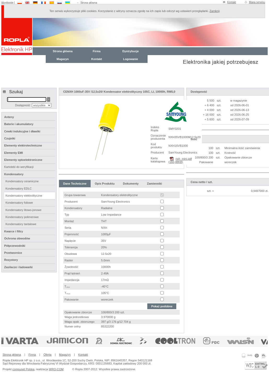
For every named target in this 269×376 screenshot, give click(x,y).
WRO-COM (56, 369)
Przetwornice (13, 252)
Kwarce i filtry (13, 231)
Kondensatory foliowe (19, 202)
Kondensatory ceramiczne (22, 181)
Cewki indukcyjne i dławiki (22, 131)
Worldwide (7, 2)
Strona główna (88, 2)
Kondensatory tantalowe (20, 224)
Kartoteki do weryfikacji (19, 166)
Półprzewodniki (14, 245)
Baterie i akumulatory (18, 124)
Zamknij (214, 11)
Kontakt (231, 2)
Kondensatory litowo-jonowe (23, 210)
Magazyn (63, 59)
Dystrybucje (130, 51)
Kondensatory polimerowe (22, 217)
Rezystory (11, 259)
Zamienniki (154, 183)
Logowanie (130, 59)
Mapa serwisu (257, 2)
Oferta (47, 354)
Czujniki (9, 138)
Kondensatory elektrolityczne (23, 195)
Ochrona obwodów (17, 238)
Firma (97, 51)
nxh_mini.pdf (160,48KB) (180, 160)
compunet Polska (23, 369)
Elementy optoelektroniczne (23, 159)
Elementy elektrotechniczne (23, 145)
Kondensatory (14, 174)
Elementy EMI (13, 152)
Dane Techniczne (74, 183)
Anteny (9, 117)
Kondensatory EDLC (18, 188)
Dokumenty (131, 183)
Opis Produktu (105, 183)
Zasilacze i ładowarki (18, 267)
